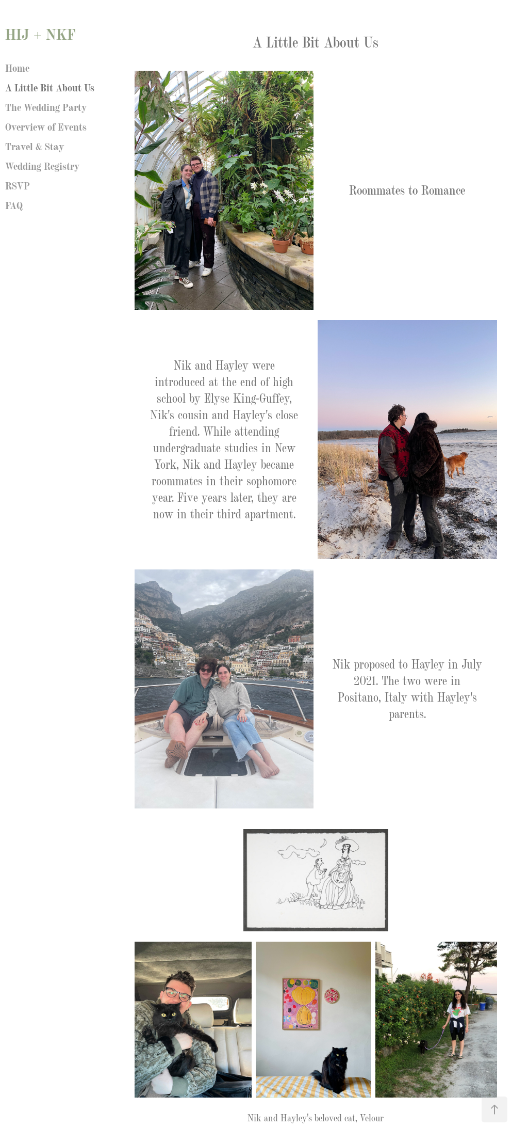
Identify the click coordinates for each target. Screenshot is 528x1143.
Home (17, 67)
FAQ (14, 204)
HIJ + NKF (40, 33)
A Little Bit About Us (49, 86)
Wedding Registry (42, 165)
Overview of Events (46, 126)
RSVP (17, 185)
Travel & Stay (34, 145)
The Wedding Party (46, 106)
